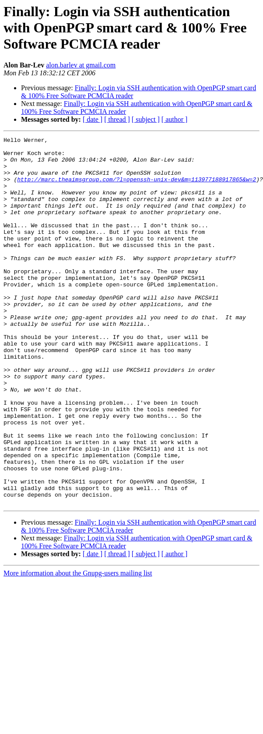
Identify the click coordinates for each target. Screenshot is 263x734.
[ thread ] (117, 119)
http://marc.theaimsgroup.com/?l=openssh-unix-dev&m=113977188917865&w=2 (136, 188)
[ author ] (174, 119)
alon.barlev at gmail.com (81, 65)
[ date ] (92, 119)
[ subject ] (146, 119)
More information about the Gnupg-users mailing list (78, 646)
